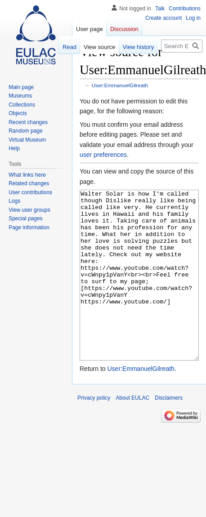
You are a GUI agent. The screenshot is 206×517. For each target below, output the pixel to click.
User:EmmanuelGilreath (120, 85)
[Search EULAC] (181, 46)
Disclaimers (169, 431)
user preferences (103, 154)
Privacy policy (93, 431)
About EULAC (132, 431)
